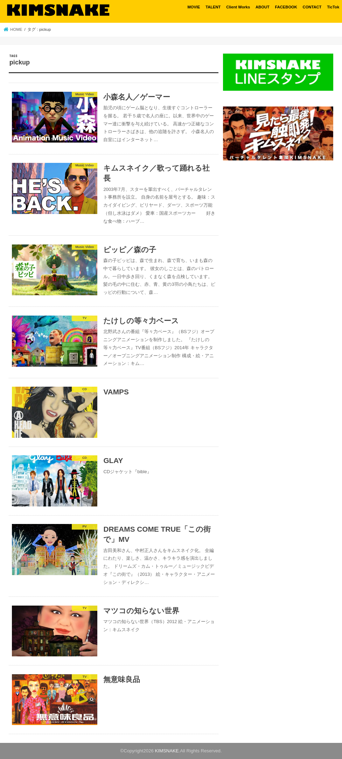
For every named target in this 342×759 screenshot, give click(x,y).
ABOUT (263, 7)
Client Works (238, 7)
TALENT (213, 7)
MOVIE (193, 7)
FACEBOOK (286, 7)
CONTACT (312, 7)
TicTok (333, 7)
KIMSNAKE (167, 750)
